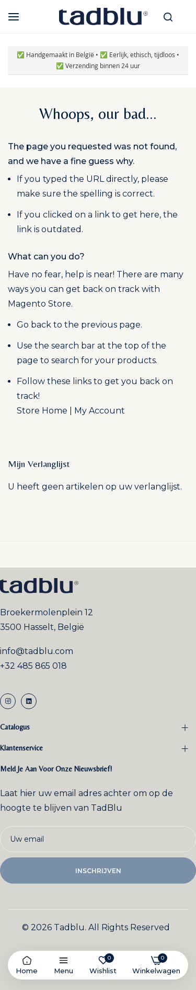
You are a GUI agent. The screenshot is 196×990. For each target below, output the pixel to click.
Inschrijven (98, 871)
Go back (34, 325)
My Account (99, 411)
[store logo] (103, 16)
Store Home (42, 411)
